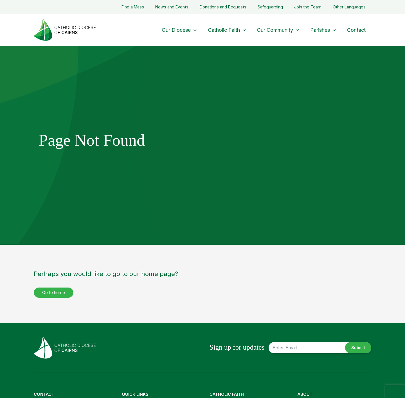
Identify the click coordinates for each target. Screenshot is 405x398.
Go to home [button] (55, 292)
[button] (199, 30)
